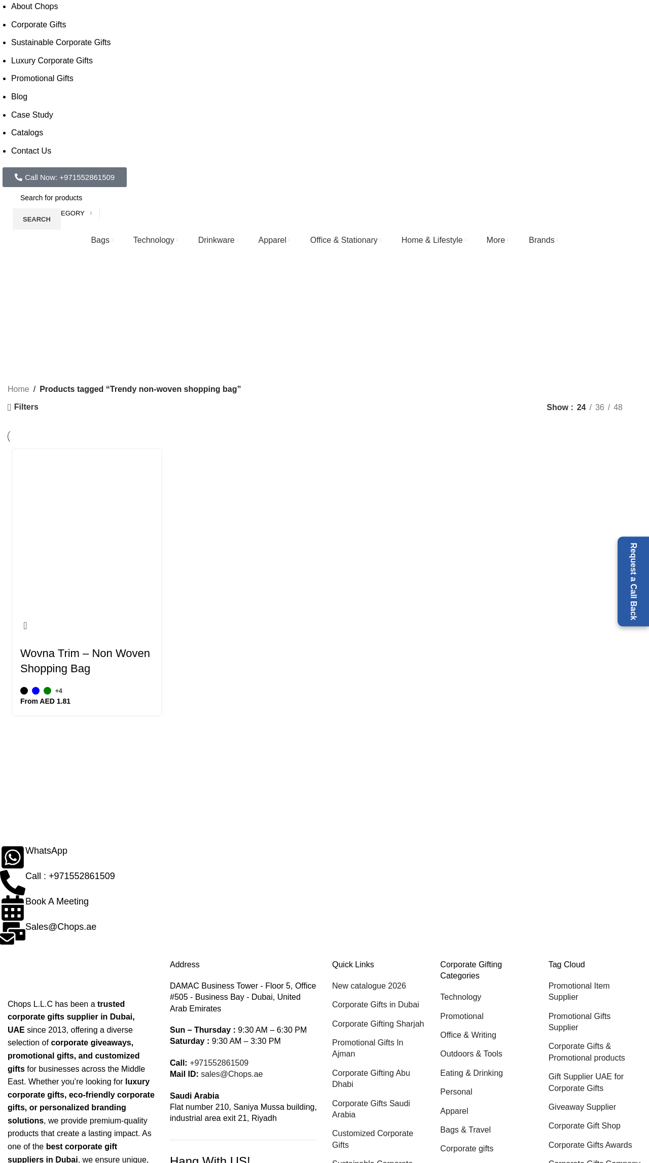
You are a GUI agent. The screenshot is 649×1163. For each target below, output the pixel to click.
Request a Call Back (633, 582)
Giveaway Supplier (582, 1107)
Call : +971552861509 (70, 876)
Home (18, 389)
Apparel (454, 1111)
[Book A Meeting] (12, 908)
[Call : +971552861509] (12, 882)
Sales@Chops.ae (60, 927)
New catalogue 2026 (369, 986)
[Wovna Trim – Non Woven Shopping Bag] (87, 531)
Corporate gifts (466, 1148)
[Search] (86, 197)
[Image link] (58, 977)
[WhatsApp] (12, 857)
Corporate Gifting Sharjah (378, 1024)
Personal (456, 1091)
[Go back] (61, 301)
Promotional (461, 1016)
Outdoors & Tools (471, 1053)
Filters (26, 407)
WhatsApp (46, 851)
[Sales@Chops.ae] (12, 933)
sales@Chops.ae (232, 1074)
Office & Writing (468, 1035)
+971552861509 (219, 1063)
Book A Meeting (57, 901)
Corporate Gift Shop (585, 1125)
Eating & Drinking (471, 1073)
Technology (460, 997)
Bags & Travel (465, 1129)
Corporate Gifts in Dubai (375, 1004)
